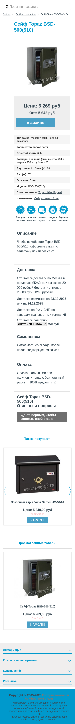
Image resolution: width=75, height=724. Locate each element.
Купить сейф (12, 670)
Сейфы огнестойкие (46, 198)
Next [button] (70, 491)
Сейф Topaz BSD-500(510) (37, 606)
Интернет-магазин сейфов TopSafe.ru (47, 696)
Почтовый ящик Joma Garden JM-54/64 (37, 502)
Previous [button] (5, 491)
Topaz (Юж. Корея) (50, 192)
